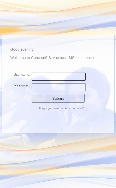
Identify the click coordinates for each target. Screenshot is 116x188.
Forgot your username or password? (62, 108)
